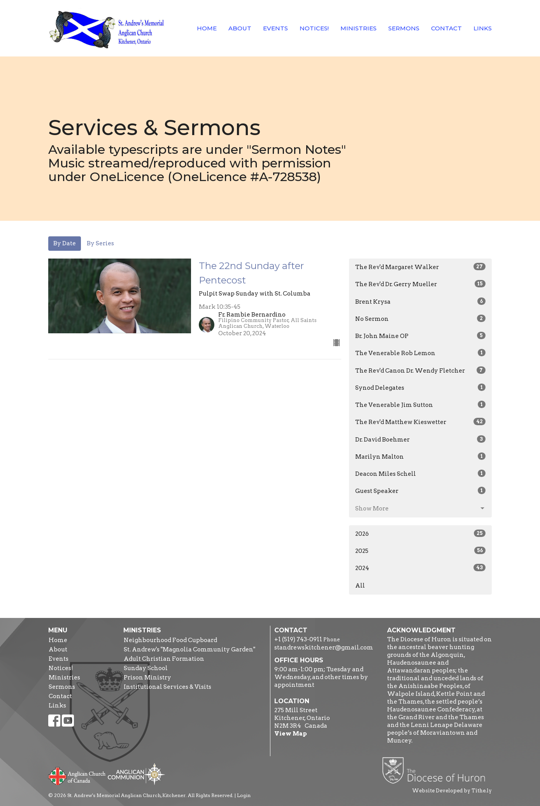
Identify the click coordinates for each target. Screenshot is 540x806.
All (360, 585)
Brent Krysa (420, 301)
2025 (420, 550)
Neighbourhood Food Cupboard (170, 640)
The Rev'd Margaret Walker (420, 267)
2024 (420, 568)
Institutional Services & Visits (167, 686)
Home (207, 28)
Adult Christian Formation (164, 658)
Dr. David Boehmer (420, 439)
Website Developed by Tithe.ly (452, 791)
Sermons (403, 28)
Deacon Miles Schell (420, 473)
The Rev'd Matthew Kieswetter (420, 422)
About (239, 28)
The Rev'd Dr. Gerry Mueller (420, 284)
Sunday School (146, 668)
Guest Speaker (420, 491)
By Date (64, 243)
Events (275, 28)
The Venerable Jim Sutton (420, 404)
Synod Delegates (420, 387)
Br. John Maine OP (420, 336)
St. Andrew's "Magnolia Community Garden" (189, 649)
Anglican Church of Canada (77, 775)
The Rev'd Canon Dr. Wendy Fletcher (420, 370)
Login (244, 795)
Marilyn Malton (420, 456)
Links (482, 28)
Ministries (358, 28)
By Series (100, 243)
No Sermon (420, 318)
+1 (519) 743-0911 (298, 639)
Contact (446, 28)
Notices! (314, 28)
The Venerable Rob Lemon (420, 353)
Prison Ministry (147, 677)
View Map (290, 733)
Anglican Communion (136, 774)
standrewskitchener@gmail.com (323, 647)
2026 (420, 533)
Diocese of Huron (437, 770)
